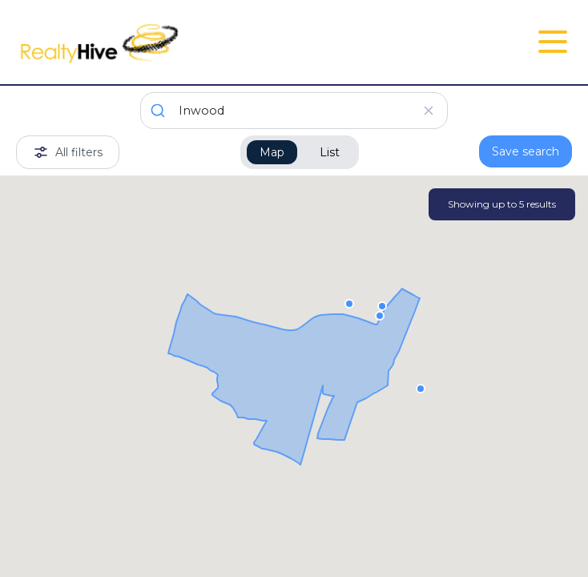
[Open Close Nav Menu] (552, 41)
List (330, 152)
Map (272, 152)
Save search (525, 151)
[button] (382, 305)
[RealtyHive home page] (201, 42)
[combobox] (294, 110)
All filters (68, 152)
